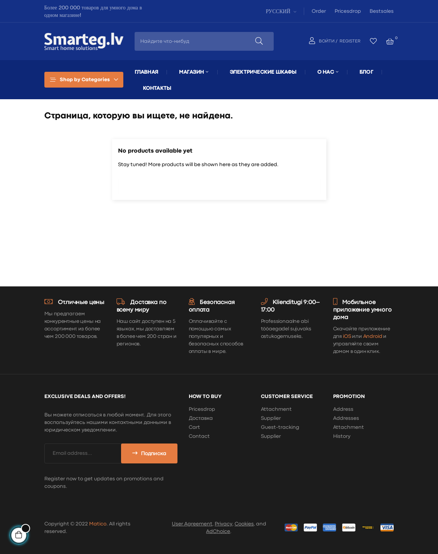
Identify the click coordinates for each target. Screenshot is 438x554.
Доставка (201, 418)
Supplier (271, 418)
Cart (194, 427)
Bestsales (382, 11)
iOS (347, 336)
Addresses (346, 418)
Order (319, 11)
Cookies (244, 524)
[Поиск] (219, 184)
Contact (199, 436)
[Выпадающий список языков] (280, 11)
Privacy (223, 524)
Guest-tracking (280, 427)
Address (343, 409)
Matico (97, 524)
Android (372, 336)
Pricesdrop (348, 11)
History (341, 436)
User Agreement (192, 524)
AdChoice (218, 531)
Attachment (276, 409)
